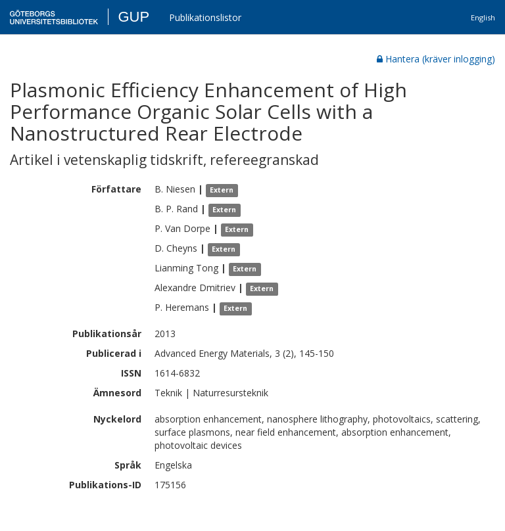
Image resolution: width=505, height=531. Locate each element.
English (483, 17)
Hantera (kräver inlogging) (436, 59)
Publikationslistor (205, 17)
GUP (133, 17)
